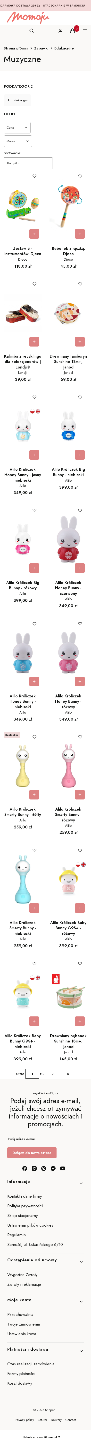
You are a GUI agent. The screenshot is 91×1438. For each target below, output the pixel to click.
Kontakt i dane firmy (24, 1196)
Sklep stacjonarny (22, 1215)
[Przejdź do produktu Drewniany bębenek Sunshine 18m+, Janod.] (68, 992)
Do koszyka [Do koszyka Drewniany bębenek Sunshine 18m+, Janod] (80, 1021)
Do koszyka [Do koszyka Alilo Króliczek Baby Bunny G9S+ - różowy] (80, 908)
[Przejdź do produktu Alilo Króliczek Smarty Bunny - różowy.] (68, 766)
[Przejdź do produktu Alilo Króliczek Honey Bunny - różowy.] (68, 653)
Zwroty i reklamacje (24, 1284)
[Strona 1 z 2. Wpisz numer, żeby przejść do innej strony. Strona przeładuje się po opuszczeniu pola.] (32, 1074)
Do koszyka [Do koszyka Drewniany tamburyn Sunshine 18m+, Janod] (80, 342)
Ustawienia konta (21, 1334)
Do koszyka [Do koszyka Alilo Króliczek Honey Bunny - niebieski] (34, 681)
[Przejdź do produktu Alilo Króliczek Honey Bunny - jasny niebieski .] (23, 426)
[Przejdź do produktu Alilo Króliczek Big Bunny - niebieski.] (68, 426)
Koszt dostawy (19, 1383)
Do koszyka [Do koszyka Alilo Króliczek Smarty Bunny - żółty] (34, 795)
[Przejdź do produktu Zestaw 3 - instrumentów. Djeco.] (23, 205)
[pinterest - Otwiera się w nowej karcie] (44, 1168)
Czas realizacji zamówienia (30, 1364)
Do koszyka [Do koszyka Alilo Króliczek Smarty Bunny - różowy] (80, 795)
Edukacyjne (64, 48)
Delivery (56, 1419)
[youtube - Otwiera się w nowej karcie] (63, 1168)
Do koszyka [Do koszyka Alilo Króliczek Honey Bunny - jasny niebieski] (34, 455)
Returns (42, 1419)
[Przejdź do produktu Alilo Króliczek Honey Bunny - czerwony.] (68, 539)
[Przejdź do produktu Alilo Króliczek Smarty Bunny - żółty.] (23, 766)
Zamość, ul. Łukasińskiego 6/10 (35, 1244)
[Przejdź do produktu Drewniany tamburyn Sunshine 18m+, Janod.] (68, 313)
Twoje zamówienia (23, 1324)
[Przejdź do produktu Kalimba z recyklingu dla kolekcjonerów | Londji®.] (23, 313)
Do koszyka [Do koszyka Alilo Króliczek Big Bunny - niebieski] (80, 455)
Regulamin (16, 1235)
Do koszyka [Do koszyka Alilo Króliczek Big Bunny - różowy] (34, 568)
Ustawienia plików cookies (30, 1225)
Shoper (50, 1410)
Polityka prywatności (25, 1206)
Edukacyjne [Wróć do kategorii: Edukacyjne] (17, 100)
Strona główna (16, 48)
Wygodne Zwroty (23, 1275)
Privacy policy (25, 1419)
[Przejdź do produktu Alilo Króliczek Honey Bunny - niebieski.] (23, 653)
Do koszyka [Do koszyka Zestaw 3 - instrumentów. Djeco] (34, 234)
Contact (70, 1419)
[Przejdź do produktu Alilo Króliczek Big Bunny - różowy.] (23, 539)
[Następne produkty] (53, 1074)
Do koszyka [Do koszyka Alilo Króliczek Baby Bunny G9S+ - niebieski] (34, 1021)
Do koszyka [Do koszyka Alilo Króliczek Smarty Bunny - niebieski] (34, 908)
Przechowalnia (20, 1314)
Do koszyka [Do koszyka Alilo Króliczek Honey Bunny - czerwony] (80, 568)
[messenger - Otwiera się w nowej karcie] (53, 1168)
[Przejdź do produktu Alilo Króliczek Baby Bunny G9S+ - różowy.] (68, 879)
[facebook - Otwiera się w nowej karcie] (25, 1168)
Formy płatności (21, 1373)
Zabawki (41, 48)
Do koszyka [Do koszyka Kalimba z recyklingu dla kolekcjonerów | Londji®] (34, 342)
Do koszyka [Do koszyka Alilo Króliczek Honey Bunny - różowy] (80, 681)
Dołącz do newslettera (31, 1152)
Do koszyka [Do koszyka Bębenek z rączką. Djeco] (80, 234)
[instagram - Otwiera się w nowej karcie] (34, 1168)
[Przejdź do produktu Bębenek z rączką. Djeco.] (68, 205)
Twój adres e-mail (21, 1139)
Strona (20, 1073)
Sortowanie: (12, 153)
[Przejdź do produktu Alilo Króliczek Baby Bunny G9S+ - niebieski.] (23, 992)
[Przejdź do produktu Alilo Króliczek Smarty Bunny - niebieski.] (23, 879)
